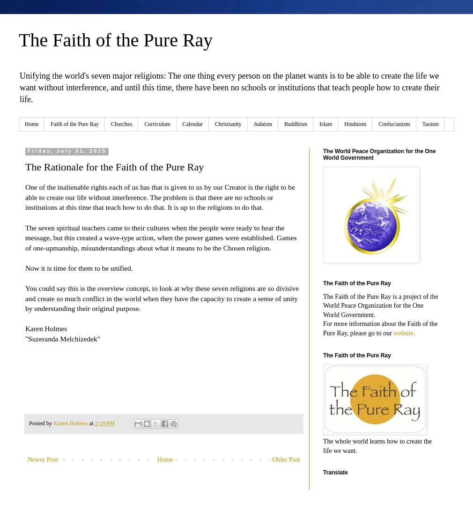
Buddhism (295, 124)
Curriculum (157, 124)
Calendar (193, 124)
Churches (121, 124)
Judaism (263, 124)
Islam (325, 124)
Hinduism (355, 124)
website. (404, 333)
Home (31, 124)
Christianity (228, 124)
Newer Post (43, 459)
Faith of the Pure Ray (75, 124)
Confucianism (394, 124)
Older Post (287, 459)
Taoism (430, 124)
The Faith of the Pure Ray (116, 40)
